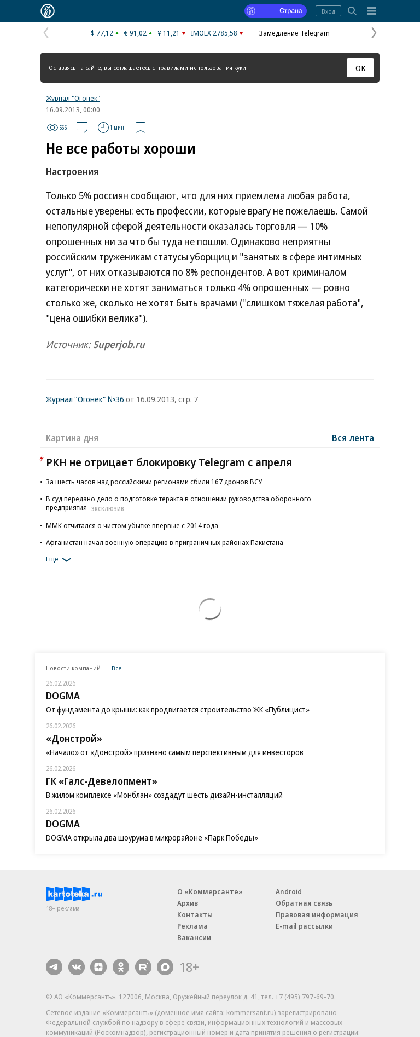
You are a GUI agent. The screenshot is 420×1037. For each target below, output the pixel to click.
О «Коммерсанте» (210, 891)
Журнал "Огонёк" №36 (85, 398)
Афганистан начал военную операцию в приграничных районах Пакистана (164, 542)
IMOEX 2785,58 (214, 33)
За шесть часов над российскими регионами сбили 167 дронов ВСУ (154, 481)
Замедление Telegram (294, 33)
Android (289, 891)
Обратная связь (304, 903)
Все (116, 668)
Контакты (195, 914)
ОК (360, 67)
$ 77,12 (102, 33)
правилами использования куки (201, 67)
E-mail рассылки (304, 926)
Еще (60, 560)
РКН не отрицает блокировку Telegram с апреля (169, 462)
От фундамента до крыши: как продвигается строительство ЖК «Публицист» (178, 709)
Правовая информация (317, 914)
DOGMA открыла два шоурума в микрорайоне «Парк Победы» (152, 837)
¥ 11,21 (169, 33)
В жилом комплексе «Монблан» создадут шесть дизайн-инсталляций (164, 795)
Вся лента (353, 438)
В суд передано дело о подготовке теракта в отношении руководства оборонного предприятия (178, 503)
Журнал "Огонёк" (73, 98)
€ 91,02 (135, 33)
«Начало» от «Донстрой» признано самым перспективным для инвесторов (175, 752)
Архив (187, 903)
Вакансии (194, 937)
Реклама (192, 926)
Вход (328, 11)
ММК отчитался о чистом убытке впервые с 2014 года (132, 525)
